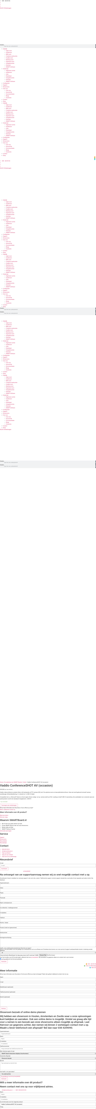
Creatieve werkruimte (11, 56)
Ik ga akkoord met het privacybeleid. (10, 1030)
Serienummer (3, 887)
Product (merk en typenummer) (8, 882)
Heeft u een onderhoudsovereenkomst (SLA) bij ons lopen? (46, 904)
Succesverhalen (10, 94)
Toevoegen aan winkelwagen (9, 759)
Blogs (7, 96)
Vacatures (8, 97)
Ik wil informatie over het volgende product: (11, 1056)
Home (1, 736)
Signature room (10, 61)
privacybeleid (26, 825)
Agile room (9, 50)
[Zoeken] (95, 46)
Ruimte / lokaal (4, 877)
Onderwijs (5, 68)
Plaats (1, 847)
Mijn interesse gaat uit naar (7, 1005)
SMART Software (10, 67)
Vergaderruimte (10, 63)
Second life (9, 92)
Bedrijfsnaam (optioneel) (6, 941)
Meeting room (9, 59)
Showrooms (6, 87)
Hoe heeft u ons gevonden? (7, 1026)
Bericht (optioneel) (5, 951)
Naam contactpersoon (6, 857)
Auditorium (9, 52)
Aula (7, 74)
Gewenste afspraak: (5, 1010)
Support (5, 85)
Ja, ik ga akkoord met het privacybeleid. (11, 913)
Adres (1, 842)
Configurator (6, 83)
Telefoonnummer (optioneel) (7, 946)
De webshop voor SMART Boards (13, 736)
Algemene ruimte (10, 70)
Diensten (8, 65)
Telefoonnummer (4, 1000)
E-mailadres (3, 867)
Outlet (24, 736)
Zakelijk (5, 49)
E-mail (1, 817)
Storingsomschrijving (5, 892)
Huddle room (9, 58)
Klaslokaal (8, 76)
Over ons (5, 88)
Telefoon (2, 872)
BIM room (8, 54)
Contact (5, 99)
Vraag (1, 1061)
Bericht (2, 1015)
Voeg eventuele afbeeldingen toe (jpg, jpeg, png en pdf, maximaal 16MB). (19, 909)
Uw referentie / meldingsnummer (9, 862)
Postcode (2, 852)
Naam (1, 931)
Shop (4, 101)
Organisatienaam (4, 837)
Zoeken (2, 45)
